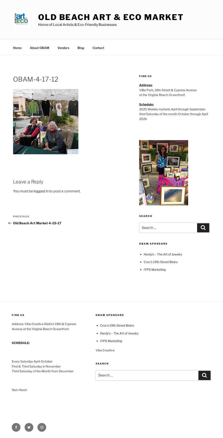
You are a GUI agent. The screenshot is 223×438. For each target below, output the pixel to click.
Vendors (63, 48)
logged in (41, 191)
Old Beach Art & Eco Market (111, 17)
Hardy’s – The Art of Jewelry (163, 254)
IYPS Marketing (155, 269)
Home (17, 48)
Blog (81, 48)
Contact (98, 48)
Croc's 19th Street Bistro (161, 262)
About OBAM (39, 48)
